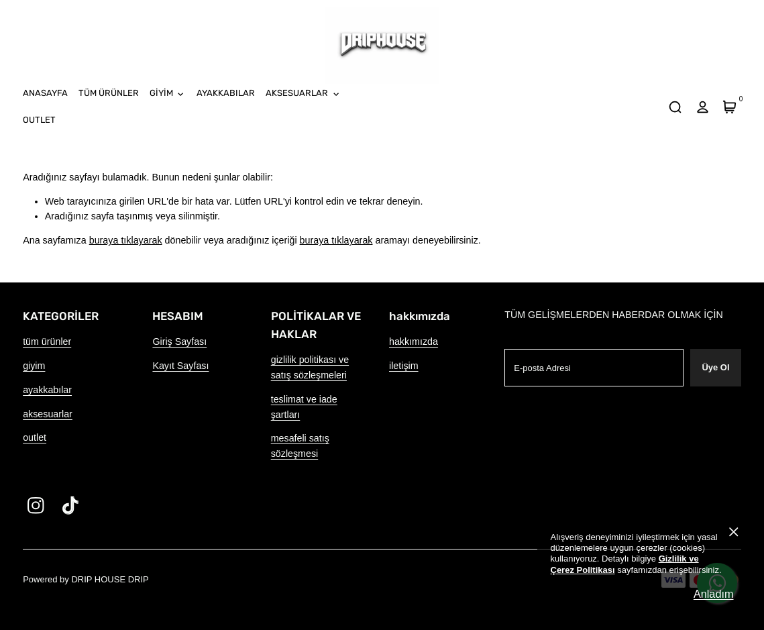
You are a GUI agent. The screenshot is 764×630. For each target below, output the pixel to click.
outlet (34, 437)
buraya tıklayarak (125, 240)
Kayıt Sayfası (180, 365)
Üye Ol (715, 367)
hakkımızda (413, 341)
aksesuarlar (47, 414)
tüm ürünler (47, 341)
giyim (34, 365)
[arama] (675, 106)
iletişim (404, 365)
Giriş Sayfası (179, 341)
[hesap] (702, 106)
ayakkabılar (47, 389)
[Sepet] (729, 106)
